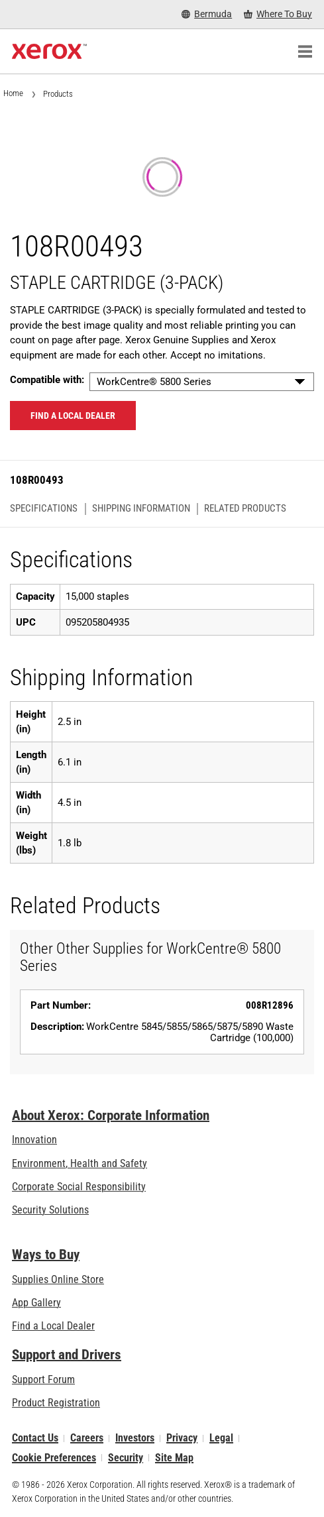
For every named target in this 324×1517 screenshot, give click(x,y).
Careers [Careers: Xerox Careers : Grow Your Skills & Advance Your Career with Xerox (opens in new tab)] (86, 1438)
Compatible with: (47, 380)
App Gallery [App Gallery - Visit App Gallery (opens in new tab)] (36, 1302)
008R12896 (270, 1005)
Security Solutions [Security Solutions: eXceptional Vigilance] (50, 1210)
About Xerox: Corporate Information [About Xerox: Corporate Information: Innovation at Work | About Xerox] (110, 1115)
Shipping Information (141, 508)
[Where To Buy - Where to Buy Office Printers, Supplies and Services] (278, 14)
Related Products (245, 508)
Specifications (44, 508)
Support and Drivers (66, 1355)
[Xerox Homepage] (49, 51)
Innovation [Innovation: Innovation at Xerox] (34, 1139)
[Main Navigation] (304, 51)
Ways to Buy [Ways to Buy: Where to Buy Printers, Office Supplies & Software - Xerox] (46, 1255)
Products (58, 94)
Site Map (174, 1457)
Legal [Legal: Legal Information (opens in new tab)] (221, 1438)
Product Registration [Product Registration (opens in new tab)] (56, 1402)
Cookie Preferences (54, 1457)
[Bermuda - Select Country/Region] (207, 14)
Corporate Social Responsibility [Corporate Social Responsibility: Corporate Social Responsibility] (79, 1186)
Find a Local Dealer (53, 1326)
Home (13, 93)
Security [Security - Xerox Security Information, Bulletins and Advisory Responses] (125, 1457)
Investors (134, 1438)
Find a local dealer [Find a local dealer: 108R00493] (72, 415)
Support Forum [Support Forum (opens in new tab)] (43, 1379)
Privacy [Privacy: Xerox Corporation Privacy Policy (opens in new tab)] (181, 1438)
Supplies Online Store (58, 1279)
